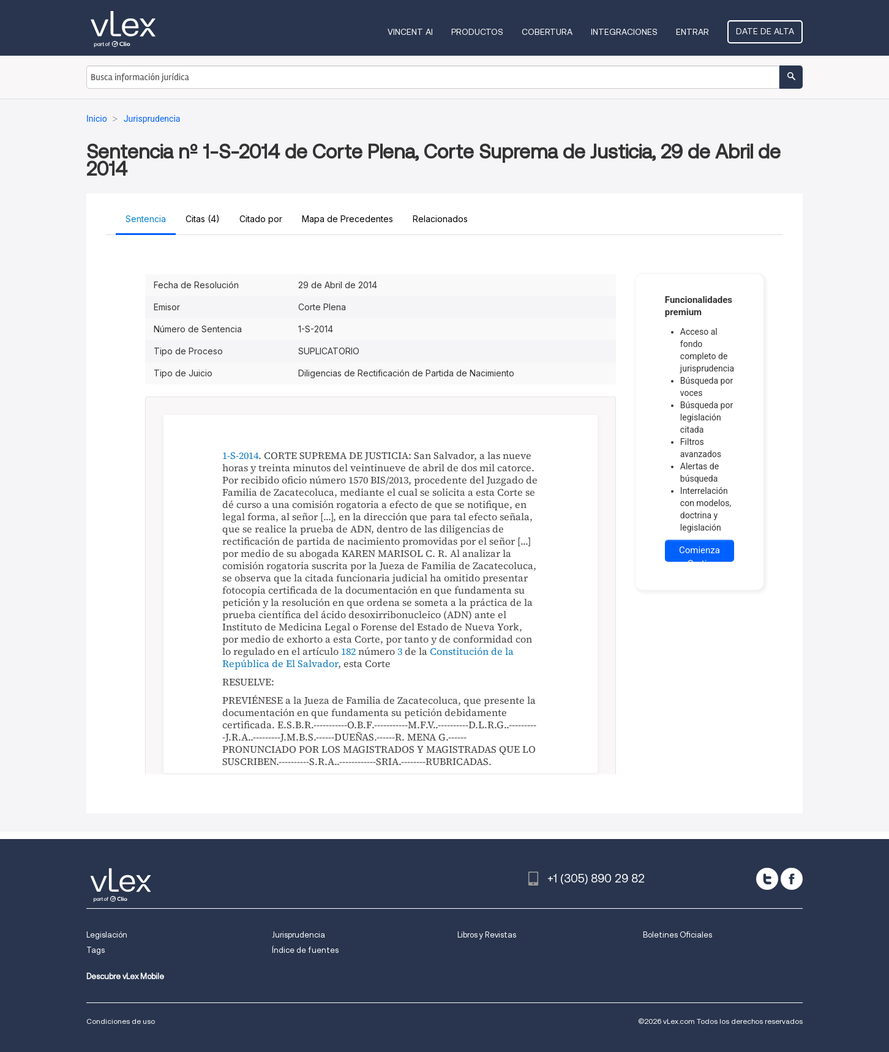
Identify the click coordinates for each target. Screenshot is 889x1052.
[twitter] (767, 879)
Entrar (692, 32)
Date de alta (765, 31)
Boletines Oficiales (677, 934)
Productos (477, 32)
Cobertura (547, 32)
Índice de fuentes (305, 950)
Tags (95, 950)
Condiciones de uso (120, 1021)
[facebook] (792, 879)
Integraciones (624, 32)
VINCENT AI (410, 32)
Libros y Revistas (486, 934)
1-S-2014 (240, 455)
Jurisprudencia (298, 934)
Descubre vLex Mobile (125, 976)
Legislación (106, 934)
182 (348, 651)
